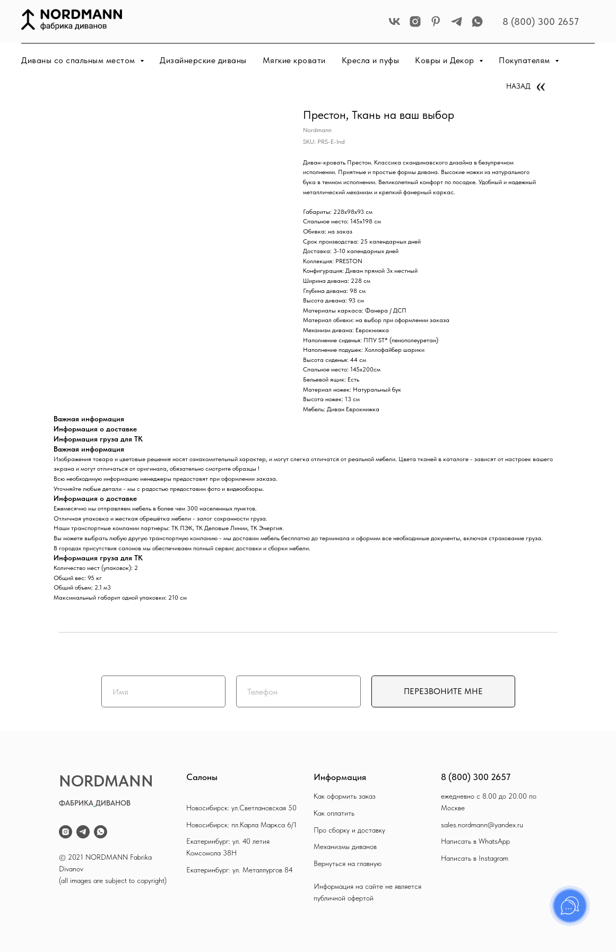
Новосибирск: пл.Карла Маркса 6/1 (241, 824)
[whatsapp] (477, 21)
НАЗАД (518, 86)
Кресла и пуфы (371, 60)
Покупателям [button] (525, 60)
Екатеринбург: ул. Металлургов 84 (239, 870)
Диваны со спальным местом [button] (79, 60)
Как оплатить (334, 813)
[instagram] (415, 21)
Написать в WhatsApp (475, 841)
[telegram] (456, 21)
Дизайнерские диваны (203, 60)
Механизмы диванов (345, 846)
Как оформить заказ (345, 796)
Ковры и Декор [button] (445, 60)
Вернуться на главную (347, 863)
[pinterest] (436, 21)
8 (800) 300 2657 (540, 21)
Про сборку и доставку (349, 830)
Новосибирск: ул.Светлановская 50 (241, 807)
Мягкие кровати (294, 60)
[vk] (394, 21)
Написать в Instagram (474, 858)
